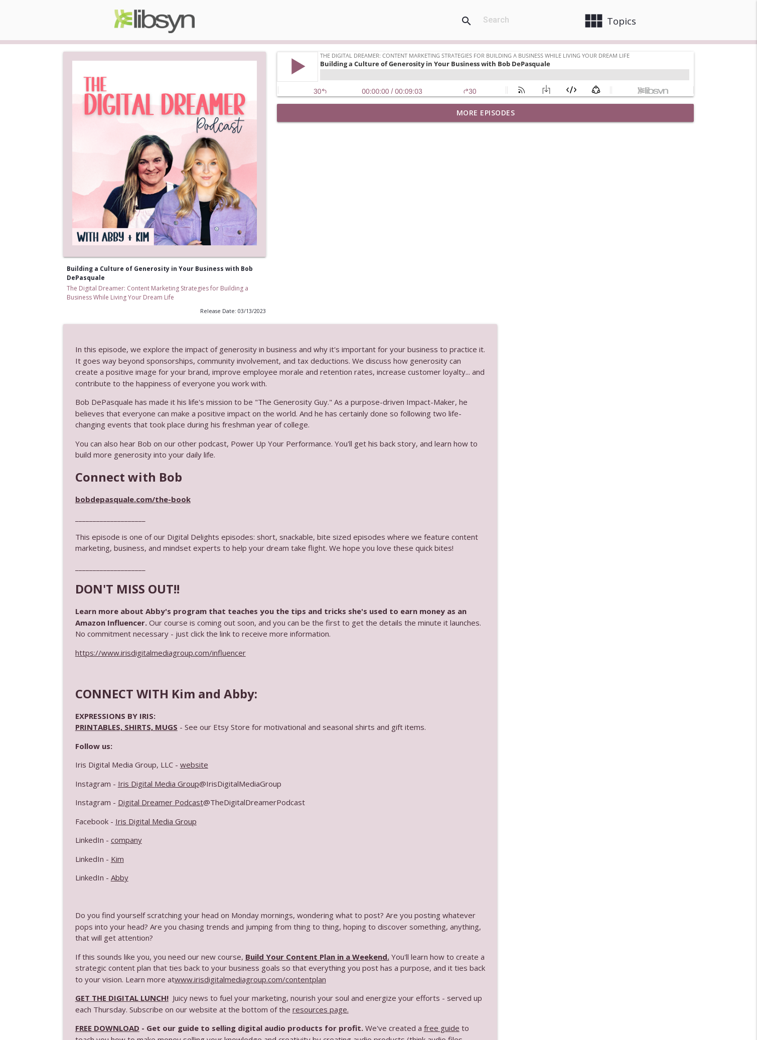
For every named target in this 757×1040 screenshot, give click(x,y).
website (408, 577)
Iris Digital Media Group (372, 596)
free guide (655, 841)
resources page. (571, 822)
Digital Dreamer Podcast (374, 615)
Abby (333, 690)
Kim (331, 672)
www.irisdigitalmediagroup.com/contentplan (517, 792)
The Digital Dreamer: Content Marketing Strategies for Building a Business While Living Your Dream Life (157, 293)
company (340, 653)
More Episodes (486, 112)
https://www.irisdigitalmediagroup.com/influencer (374, 466)
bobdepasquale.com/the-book (346, 300)
